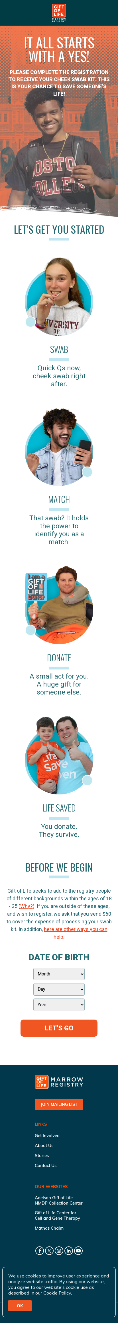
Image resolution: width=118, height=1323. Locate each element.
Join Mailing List (59, 1104)
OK (20, 1305)
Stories (42, 1155)
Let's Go (59, 1028)
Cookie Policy (57, 1293)
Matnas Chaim (49, 1228)
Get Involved (47, 1135)
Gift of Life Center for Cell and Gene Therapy (57, 1215)
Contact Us (45, 1165)
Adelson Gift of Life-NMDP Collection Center (59, 1200)
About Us (44, 1145)
